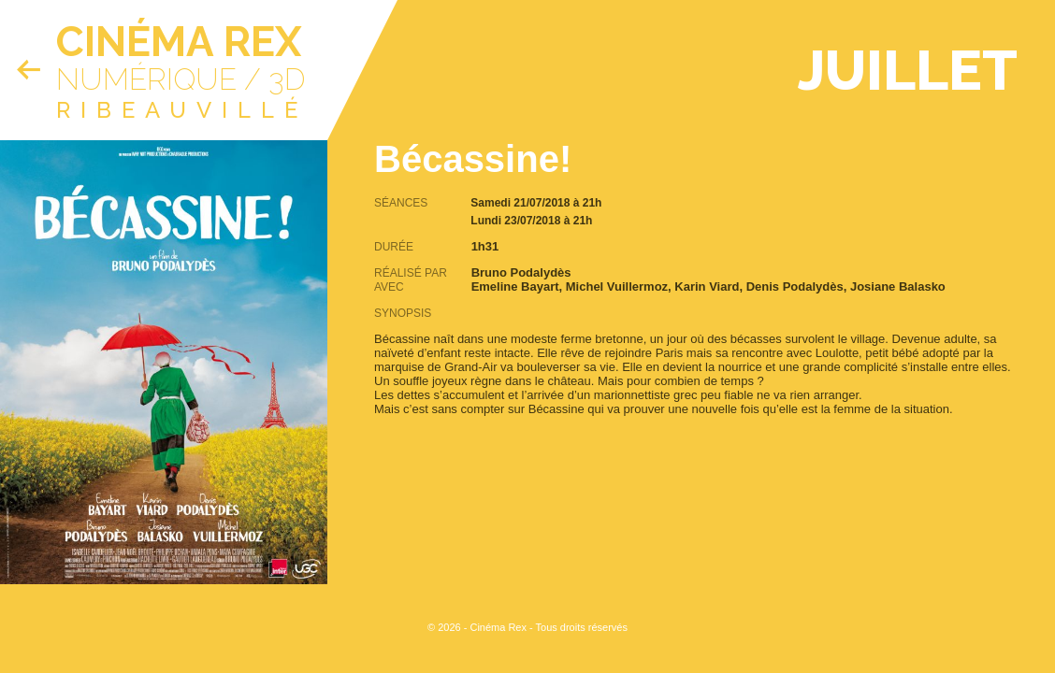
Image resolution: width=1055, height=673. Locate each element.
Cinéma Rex (178, 41)
